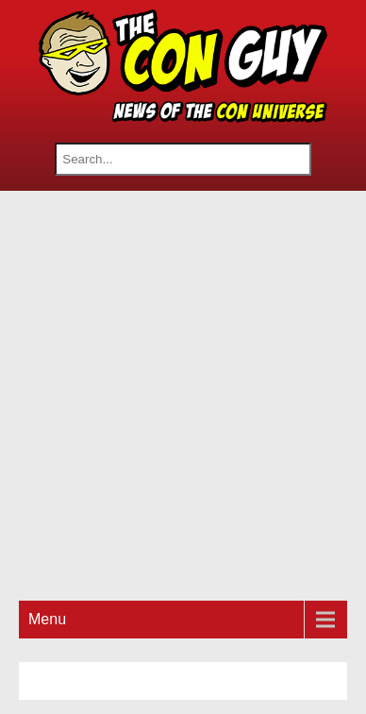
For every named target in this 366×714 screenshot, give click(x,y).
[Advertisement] (183, 393)
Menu (47, 619)
